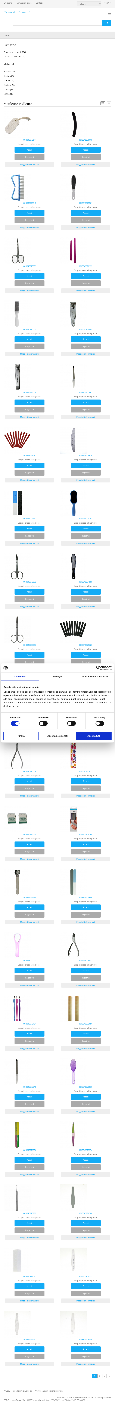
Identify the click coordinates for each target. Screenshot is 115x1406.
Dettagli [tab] (57, 676)
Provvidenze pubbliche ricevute (49, 1390)
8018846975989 (29, 1213)
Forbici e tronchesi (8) (14, 56)
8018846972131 (29, 1024)
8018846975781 (29, 455)
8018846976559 (85, 1339)
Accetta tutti (93, 736)
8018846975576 (85, 1150)
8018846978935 (85, 266)
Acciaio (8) (9, 76)
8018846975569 (29, 897)
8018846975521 (85, 203)
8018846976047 (85, 960)
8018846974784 (85, 518)
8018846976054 (29, 771)
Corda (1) (8, 89)
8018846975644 (29, 140)
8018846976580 (85, 1213)
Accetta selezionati (57, 736)
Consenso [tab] (20, 676)
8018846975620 (85, 645)
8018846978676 (85, 455)
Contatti (39, 2)
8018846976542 (29, 1339)
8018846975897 (29, 645)
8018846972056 (85, 1024)
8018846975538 (85, 1087)
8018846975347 (29, 203)
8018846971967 (85, 392)
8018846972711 (29, 960)
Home (6, 35)
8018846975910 (29, 1087)
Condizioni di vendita (22, 1390)
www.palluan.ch (104, 1397)
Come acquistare (23, 2)
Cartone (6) (9, 85)
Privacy (7, 1390)
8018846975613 (85, 771)
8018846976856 (29, 1150)
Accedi (29, 149)
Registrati (29, 157)
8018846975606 (85, 897)
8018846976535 (85, 1276)
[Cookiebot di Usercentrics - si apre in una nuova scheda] (98, 668)
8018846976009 (85, 329)
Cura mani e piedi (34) (15, 52)
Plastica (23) (9, 71)
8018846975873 (29, 582)
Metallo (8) (9, 80)
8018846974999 (85, 582)
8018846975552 (29, 329)
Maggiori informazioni (29, 164)
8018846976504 (29, 834)
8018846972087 (29, 1276)
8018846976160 (85, 834)
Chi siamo (8, 2)
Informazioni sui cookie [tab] (95, 676)
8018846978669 (85, 140)
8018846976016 (29, 392)
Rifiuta (21, 736)
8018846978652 (29, 518)
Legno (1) (8, 93)
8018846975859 (29, 266)
